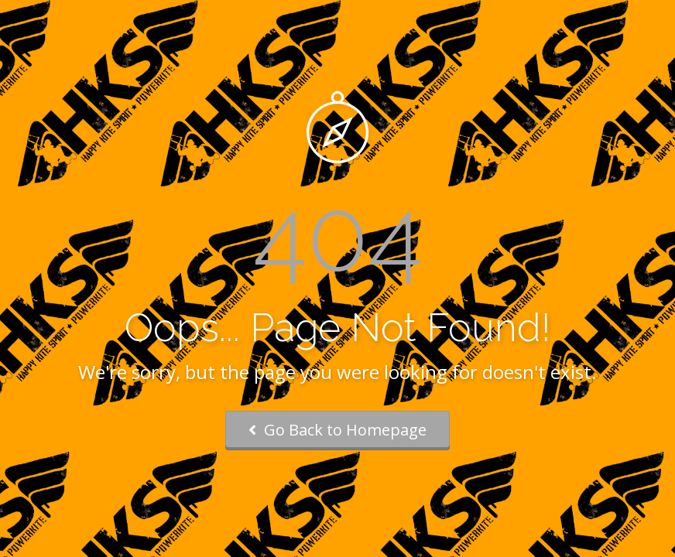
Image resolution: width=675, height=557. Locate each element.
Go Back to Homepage (337, 429)
